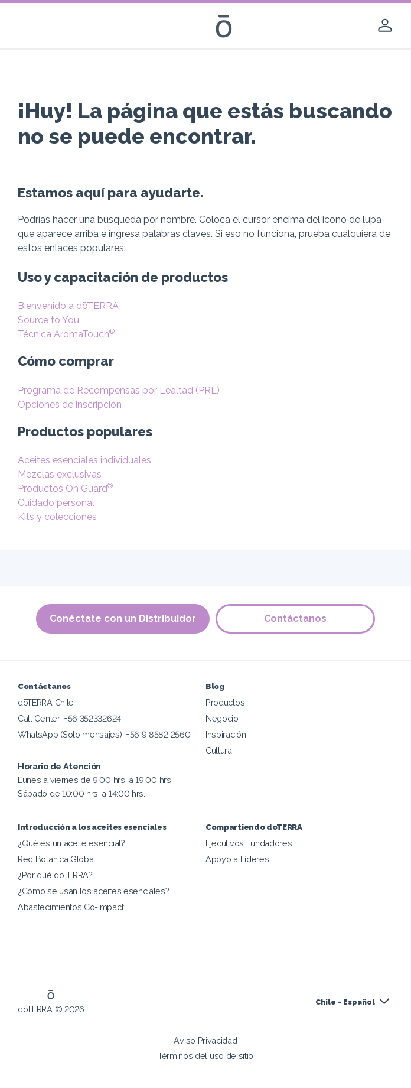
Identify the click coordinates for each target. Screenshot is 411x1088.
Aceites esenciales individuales (84, 460)
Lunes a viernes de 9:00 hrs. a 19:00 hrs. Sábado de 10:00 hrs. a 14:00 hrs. (95, 779)
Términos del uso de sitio (205, 1056)
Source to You (48, 320)
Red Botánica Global (57, 859)
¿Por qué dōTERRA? (55, 875)
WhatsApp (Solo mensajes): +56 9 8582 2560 (104, 734)
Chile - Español (345, 1002)
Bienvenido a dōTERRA (68, 305)
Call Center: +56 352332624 (69, 718)
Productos (225, 702)
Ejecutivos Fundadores (249, 843)
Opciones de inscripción (70, 404)
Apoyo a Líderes (237, 859)
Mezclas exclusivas (60, 474)
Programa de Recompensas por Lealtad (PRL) (119, 390)
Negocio (222, 718)
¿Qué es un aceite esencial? (71, 843)
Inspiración (226, 734)
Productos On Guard (65, 488)
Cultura (219, 750)
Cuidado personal (56, 502)
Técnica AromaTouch (66, 334)
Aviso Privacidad (205, 1040)
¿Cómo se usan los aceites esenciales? (93, 891)
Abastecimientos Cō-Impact (70, 907)
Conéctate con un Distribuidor (123, 618)
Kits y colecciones (57, 516)
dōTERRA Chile (46, 702)
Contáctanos (295, 618)
